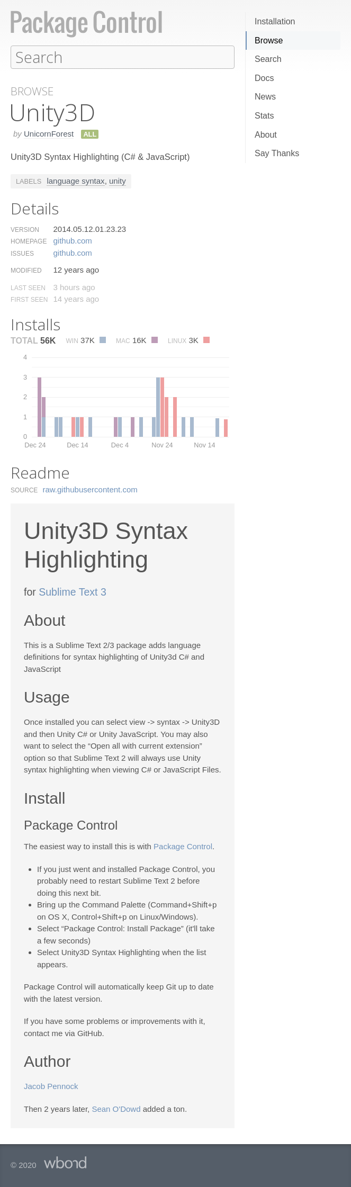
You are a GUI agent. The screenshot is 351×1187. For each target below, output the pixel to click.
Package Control (183, 845)
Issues (22, 253)
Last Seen (28, 287)
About (266, 134)
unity (117, 180)
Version (25, 229)
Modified (26, 270)
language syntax (75, 180)
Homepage (29, 241)
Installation (275, 21)
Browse (269, 40)
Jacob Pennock (51, 1085)
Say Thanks (277, 153)
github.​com (72, 240)
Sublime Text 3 (72, 591)
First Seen (29, 299)
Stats (264, 115)
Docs (264, 78)
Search (268, 59)
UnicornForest (49, 133)
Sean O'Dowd (116, 1108)
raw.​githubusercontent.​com (90, 488)
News (265, 96)
